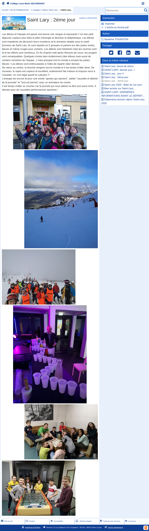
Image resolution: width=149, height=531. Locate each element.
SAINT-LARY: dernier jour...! (119, 70)
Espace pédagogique (115, 527)
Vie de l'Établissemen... (20, 10)
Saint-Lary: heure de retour (119, 66)
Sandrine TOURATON (116, 39)
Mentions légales (83, 521)
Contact (30, 521)
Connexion (130, 521)
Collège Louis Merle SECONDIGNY (25, 3)
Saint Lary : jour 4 (114, 73)
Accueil (5, 10)
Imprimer (110, 23)
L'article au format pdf (117, 27)
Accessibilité (56, 521)
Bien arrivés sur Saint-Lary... (119, 88)
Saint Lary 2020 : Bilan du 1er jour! (123, 84)
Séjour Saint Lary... (50, 10)
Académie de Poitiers (32, 527)
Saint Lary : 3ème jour (116, 77)
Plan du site (6, 521)
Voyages (36, 10)
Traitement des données (110, 521)
